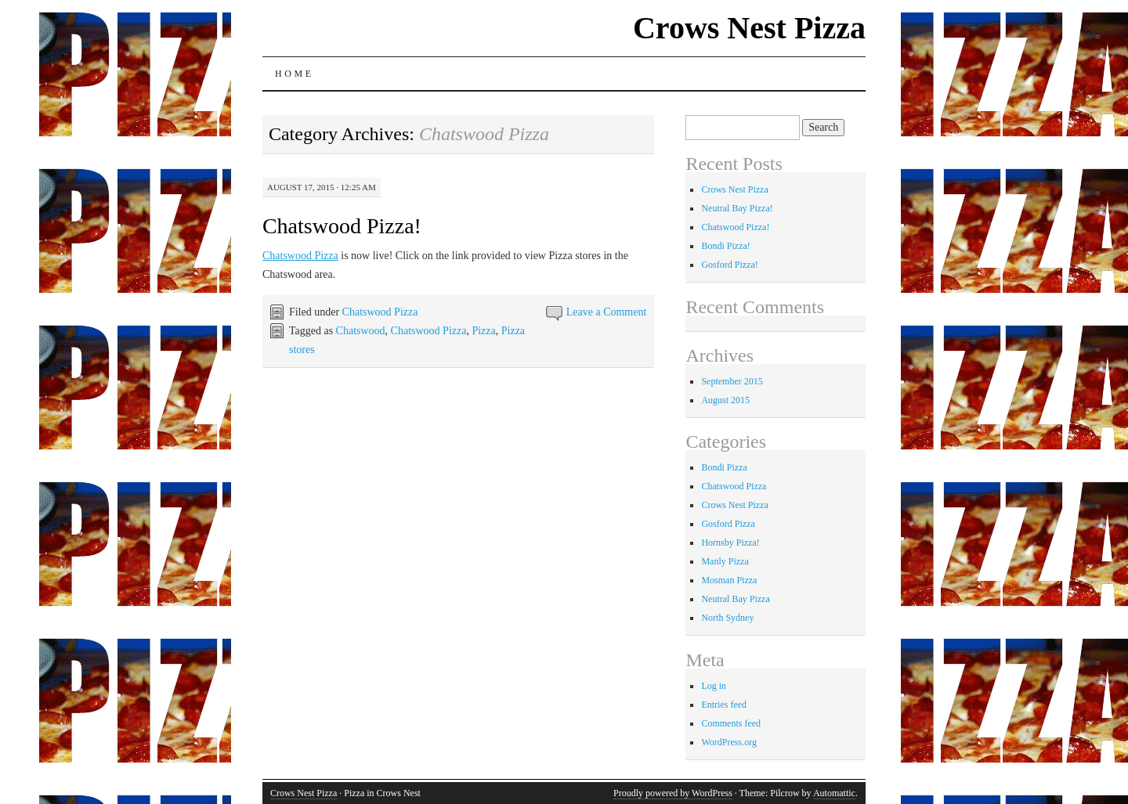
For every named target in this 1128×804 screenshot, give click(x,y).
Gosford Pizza (727, 523)
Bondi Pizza (724, 467)
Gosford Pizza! (729, 264)
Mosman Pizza (729, 580)
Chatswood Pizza (300, 255)
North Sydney (727, 617)
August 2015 (725, 400)
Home (294, 73)
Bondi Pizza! (725, 245)
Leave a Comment (606, 312)
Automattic (834, 793)
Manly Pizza (724, 561)
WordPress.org (728, 742)
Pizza (483, 331)
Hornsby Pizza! (730, 542)
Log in (713, 685)
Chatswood (360, 331)
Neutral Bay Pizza (735, 598)
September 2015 (731, 381)
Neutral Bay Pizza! (736, 208)
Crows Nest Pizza (749, 27)
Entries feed (724, 704)
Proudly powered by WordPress (672, 793)
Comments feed (731, 723)
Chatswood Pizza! (341, 226)
